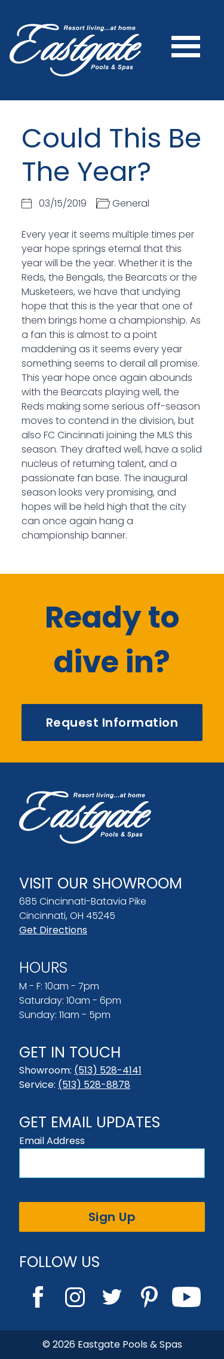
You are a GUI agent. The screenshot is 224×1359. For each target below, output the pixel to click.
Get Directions (53, 930)
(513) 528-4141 (108, 1070)
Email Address (52, 1141)
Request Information (112, 722)
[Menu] (185, 50)
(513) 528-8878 (94, 1084)
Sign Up (112, 1217)
